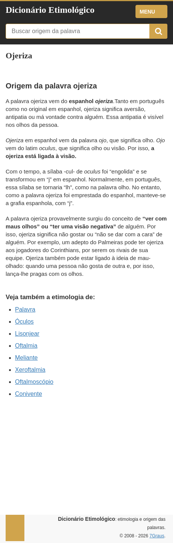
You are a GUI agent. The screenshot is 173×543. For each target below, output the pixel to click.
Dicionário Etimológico (50, 10)
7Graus (156, 535)
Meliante (26, 357)
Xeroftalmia (30, 370)
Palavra (25, 309)
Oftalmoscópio (34, 382)
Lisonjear (27, 333)
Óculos (24, 321)
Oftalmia (26, 345)
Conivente (28, 394)
